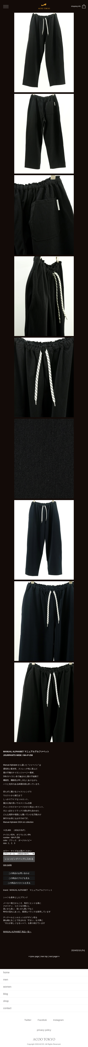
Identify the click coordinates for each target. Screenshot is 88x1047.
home (6, 972)
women (7, 986)
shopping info (76, 6)
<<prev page (33, 956)
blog (5, 994)
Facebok (42, 1020)
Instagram (58, 1020)
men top (44, 956)
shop (6, 1001)
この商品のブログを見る (19, 878)
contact (7, 1008)
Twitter (27, 1020)
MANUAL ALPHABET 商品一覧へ (17, 932)
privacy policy (44, 1030)
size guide (7, 865)
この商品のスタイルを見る (19, 883)
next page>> (54, 956)
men (5, 979)
